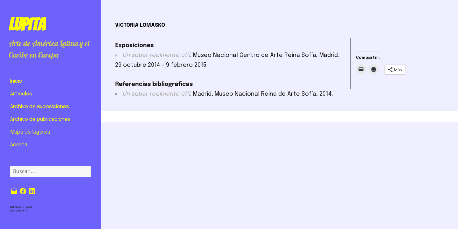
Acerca (18, 145)
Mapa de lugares (30, 132)
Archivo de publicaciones (40, 119)
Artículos (21, 94)
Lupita (27, 24)
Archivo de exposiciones (39, 106)
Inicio (16, 81)
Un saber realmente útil (156, 55)
